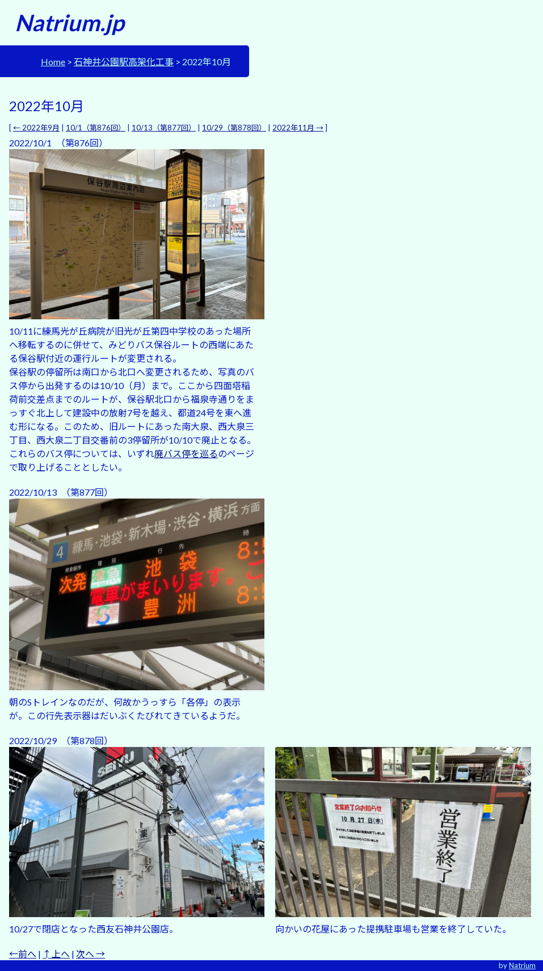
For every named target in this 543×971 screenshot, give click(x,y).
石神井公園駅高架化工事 (124, 61)
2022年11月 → (297, 127)
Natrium (522, 965)
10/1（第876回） (95, 127)
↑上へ (56, 953)
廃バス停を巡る (186, 453)
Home (53, 61)
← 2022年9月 (36, 127)
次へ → (90, 953)
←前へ (22, 953)
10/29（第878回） (234, 127)
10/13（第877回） (164, 127)
